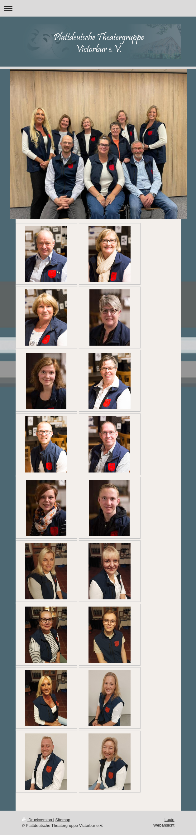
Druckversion (37, 820)
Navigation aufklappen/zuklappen (98, 8)
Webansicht (163, 825)
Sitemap (62, 820)
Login (169, 819)
